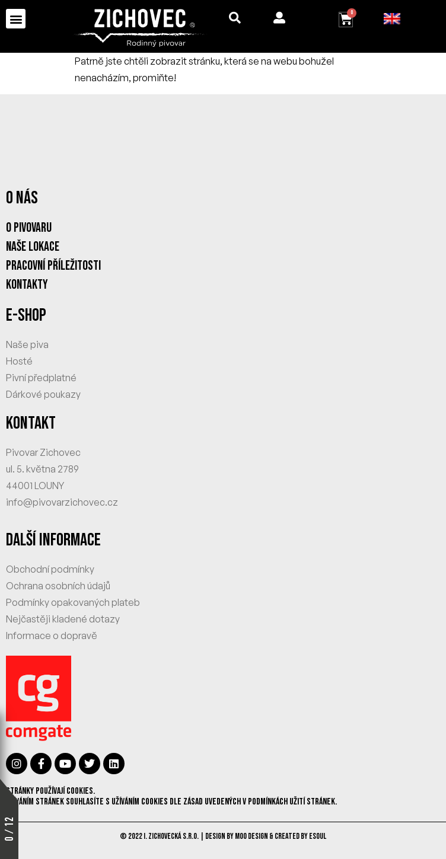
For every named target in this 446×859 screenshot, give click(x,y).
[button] (16, 18)
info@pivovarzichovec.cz (62, 502)
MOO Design (251, 836)
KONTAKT (31, 423)
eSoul (317, 836)
